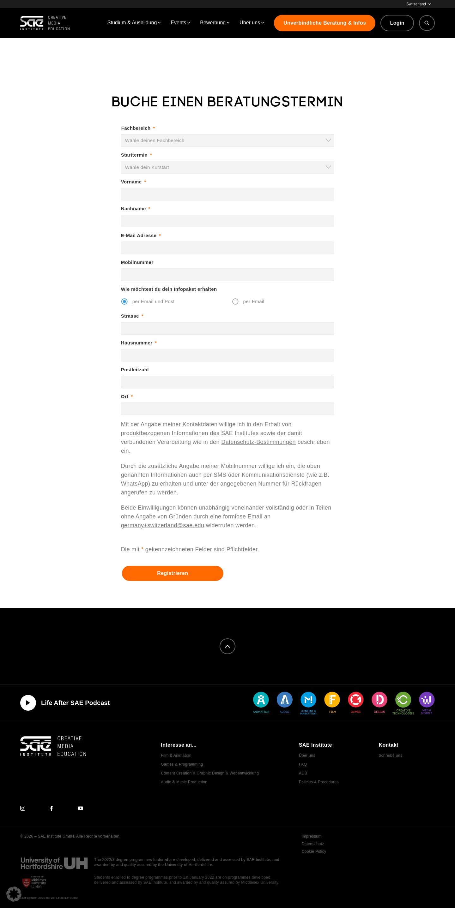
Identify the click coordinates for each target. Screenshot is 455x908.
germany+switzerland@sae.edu (162, 525)
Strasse (132, 316)
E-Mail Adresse (141, 235)
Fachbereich (138, 128)
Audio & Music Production (184, 782)
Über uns (307, 755)
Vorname (133, 181)
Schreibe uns (390, 755)
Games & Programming (182, 764)
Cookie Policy (314, 851)
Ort (127, 396)
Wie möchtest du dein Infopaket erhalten (169, 289)
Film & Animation (176, 755)
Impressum (312, 836)
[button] (14, 894)
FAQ (303, 764)
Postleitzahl (135, 369)
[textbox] (229, 140)
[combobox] (227, 140)
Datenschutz (313, 844)
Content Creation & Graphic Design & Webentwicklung (210, 773)
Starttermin (136, 155)
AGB (303, 773)
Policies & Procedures (319, 782)
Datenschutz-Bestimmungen (258, 442)
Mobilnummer (137, 262)
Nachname (135, 208)
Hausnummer (139, 342)
